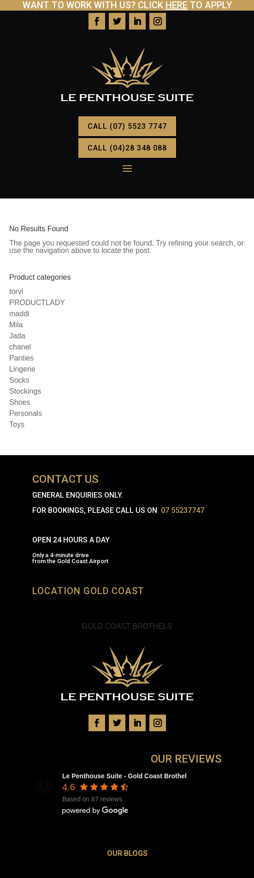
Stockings (25, 391)
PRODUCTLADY (37, 303)
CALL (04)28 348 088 (127, 148)
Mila (16, 325)
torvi (16, 291)
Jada (17, 336)
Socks (19, 380)
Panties (21, 358)
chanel (20, 347)
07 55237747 (182, 510)
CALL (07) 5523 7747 (127, 126)
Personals (25, 413)
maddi (19, 314)
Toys (16, 424)
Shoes (19, 402)
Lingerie (22, 369)
